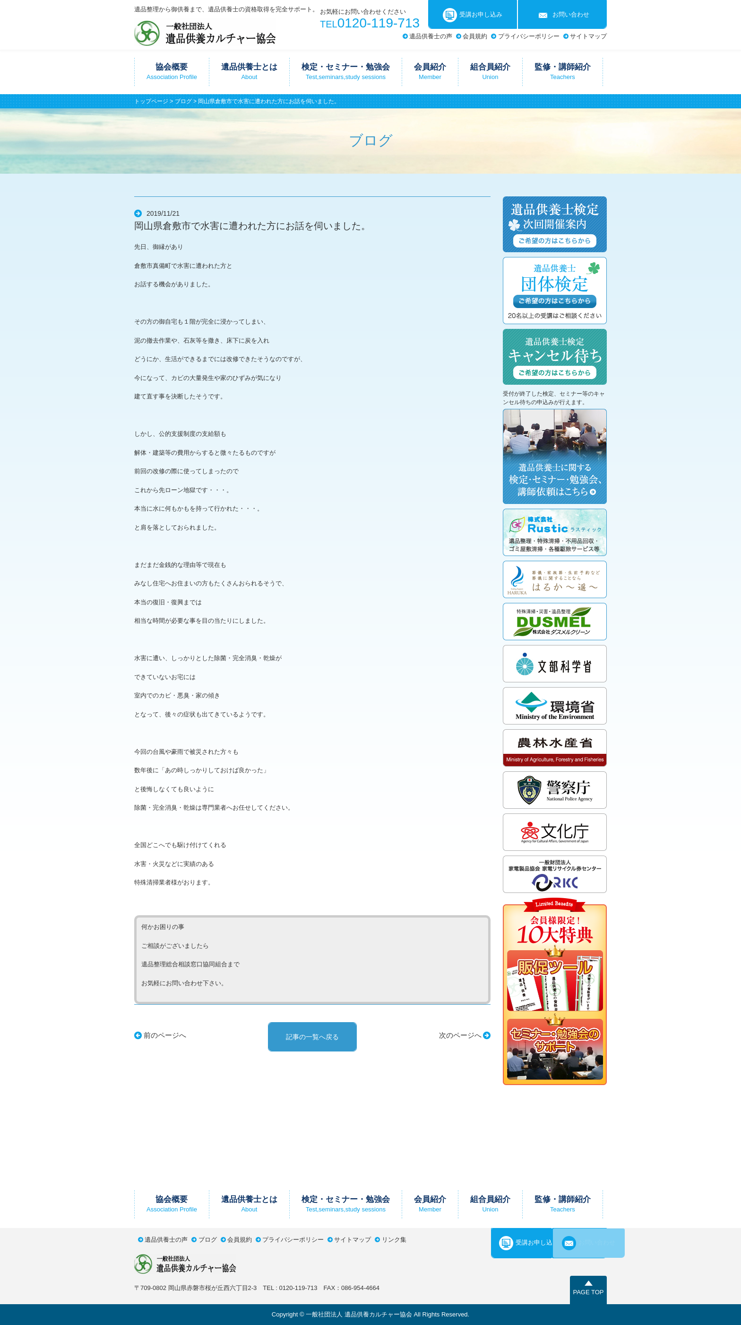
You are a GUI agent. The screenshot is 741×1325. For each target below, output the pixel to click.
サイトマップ (588, 36)
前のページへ (165, 1035)
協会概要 (171, 71)
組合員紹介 (490, 71)
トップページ (151, 101)
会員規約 (475, 36)
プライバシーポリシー (529, 36)
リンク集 (394, 1239)
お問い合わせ (562, 15)
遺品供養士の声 (430, 36)
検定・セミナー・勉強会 (346, 71)
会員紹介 (430, 71)
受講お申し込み (472, 15)
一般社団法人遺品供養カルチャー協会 (205, 32)
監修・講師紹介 (562, 71)
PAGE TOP (588, 1292)
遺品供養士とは (249, 71)
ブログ (183, 101)
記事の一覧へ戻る (312, 1037)
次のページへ (460, 1035)
